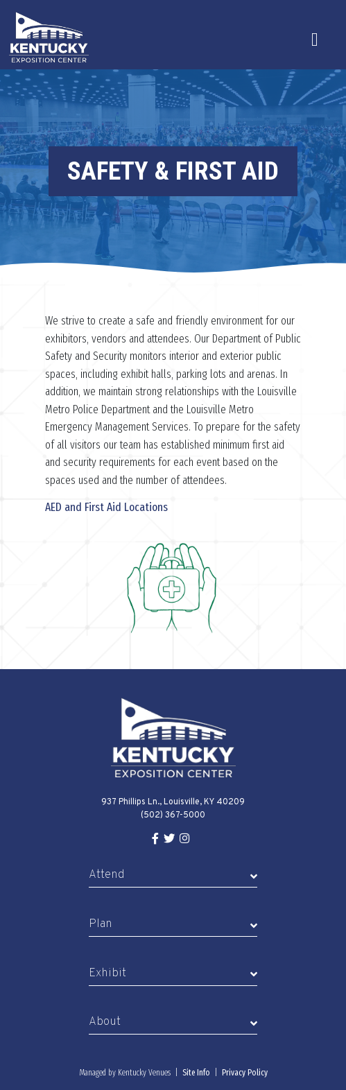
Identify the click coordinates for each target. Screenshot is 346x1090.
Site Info (196, 1073)
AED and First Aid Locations (106, 507)
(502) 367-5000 (173, 815)
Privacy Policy (245, 1073)
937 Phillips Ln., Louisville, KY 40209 (173, 802)
